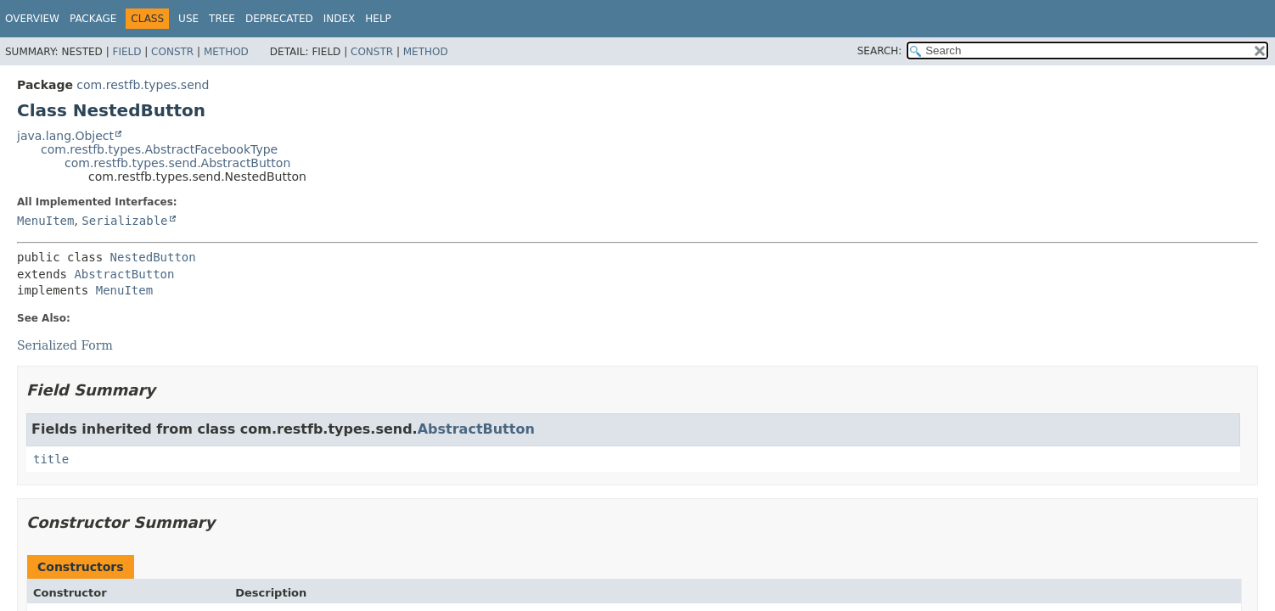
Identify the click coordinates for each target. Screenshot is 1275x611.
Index (339, 19)
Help (378, 19)
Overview (32, 19)
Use (188, 19)
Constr (172, 52)
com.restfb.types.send (142, 85)
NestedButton (153, 257)
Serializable (124, 220)
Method (226, 52)
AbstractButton (124, 274)
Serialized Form (65, 345)
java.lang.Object (65, 136)
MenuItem (45, 220)
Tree (222, 19)
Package (93, 19)
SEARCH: (879, 51)
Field (126, 52)
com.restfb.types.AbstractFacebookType (159, 149)
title (51, 459)
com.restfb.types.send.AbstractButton (177, 163)
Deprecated (279, 19)
